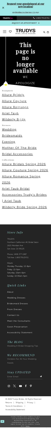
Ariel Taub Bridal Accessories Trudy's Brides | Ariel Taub (24, 196)
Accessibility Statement (19, 334)
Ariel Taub (10, 115)
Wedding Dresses (16, 299)
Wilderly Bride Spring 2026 (24, 209)
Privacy (30, 404)
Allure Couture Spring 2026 (25, 172)
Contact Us (13, 317)
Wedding (9, 131)
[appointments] (25, 25)
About (10, 293)
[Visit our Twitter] (14, 388)
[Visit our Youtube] (20, 388)
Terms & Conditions (13, 408)
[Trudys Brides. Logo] (25, 33)
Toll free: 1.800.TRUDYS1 (18, 259)
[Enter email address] (24, 379)
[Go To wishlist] (10, 32)
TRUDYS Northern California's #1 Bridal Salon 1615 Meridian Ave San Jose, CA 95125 (22, 245)
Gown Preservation (17, 328)
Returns (8, 404)
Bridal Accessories (17, 155)
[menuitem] (13, 19)
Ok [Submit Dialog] (3, 423)
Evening (8, 143)
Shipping (19, 404)
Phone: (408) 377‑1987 (17, 256)
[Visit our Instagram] (9, 388)
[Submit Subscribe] (40, 379)
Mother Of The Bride (19, 149)
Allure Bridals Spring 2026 (24, 166)
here (28, 427)
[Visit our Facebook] (25, 388)
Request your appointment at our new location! (25, 5)
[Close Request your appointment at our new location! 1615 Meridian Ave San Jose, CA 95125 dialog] (3, 8)
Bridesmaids (12, 137)
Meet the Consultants (18, 322)
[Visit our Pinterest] (30, 388)
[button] (47, 33)
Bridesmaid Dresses (17, 305)
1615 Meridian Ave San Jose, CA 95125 (25, 12)
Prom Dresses (14, 311)
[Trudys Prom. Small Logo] (13, 19)
